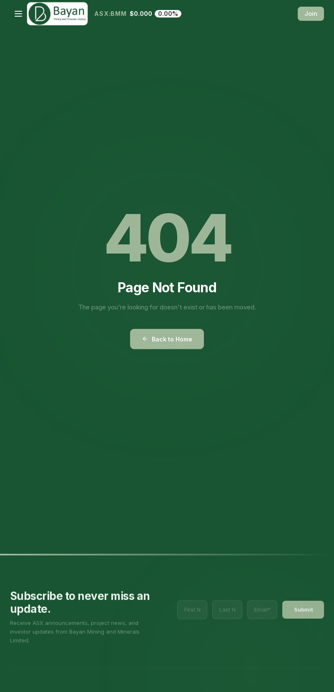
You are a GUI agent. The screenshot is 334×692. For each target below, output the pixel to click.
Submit (303, 620)
